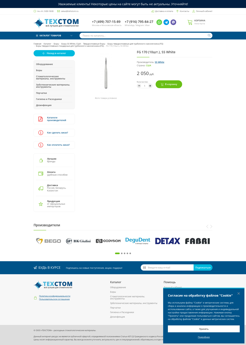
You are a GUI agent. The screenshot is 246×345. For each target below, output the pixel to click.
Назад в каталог (56, 53)
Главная (37, 43)
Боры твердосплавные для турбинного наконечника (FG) (135, 43)
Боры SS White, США (71, 43)
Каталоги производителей (52, 119)
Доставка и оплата (164, 11)
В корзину (171, 84)
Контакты (184, 11)
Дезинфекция (43, 105)
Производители (47, 225)
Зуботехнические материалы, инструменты (53, 85)
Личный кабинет (204, 11)
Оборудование (44, 64)
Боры (56, 43)
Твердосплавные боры (94, 43)
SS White (159, 62)
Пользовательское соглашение (54, 299)
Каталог (47, 43)
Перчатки (41, 92)
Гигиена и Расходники (49, 99)
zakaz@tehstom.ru (69, 11)
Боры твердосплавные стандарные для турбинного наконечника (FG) (70, 45)
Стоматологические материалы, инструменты (50, 77)
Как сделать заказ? (53, 132)
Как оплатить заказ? (54, 145)
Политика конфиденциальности (54, 296)
